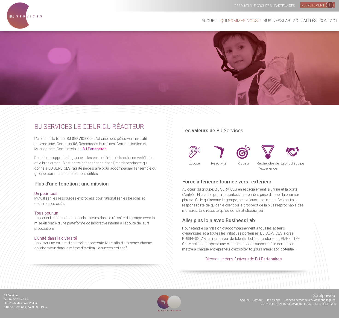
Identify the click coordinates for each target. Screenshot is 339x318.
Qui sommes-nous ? (240, 20)
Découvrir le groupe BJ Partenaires (264, 6)
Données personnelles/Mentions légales (309, 300)
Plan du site (273, 300)
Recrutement (317, 5)
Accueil (210, 20)
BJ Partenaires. (94, 149)
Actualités (305, 20)
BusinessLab (276, 20)
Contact (328, 20)
